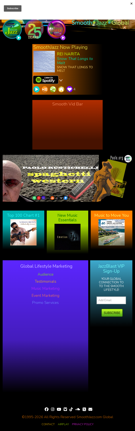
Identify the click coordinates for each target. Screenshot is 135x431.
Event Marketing (45, 295)
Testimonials (45, 281)
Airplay (63, 424)
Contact (48, 424)
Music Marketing (45, 288)
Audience (45, 274)
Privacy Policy (83, 424)
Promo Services (45, 303)
